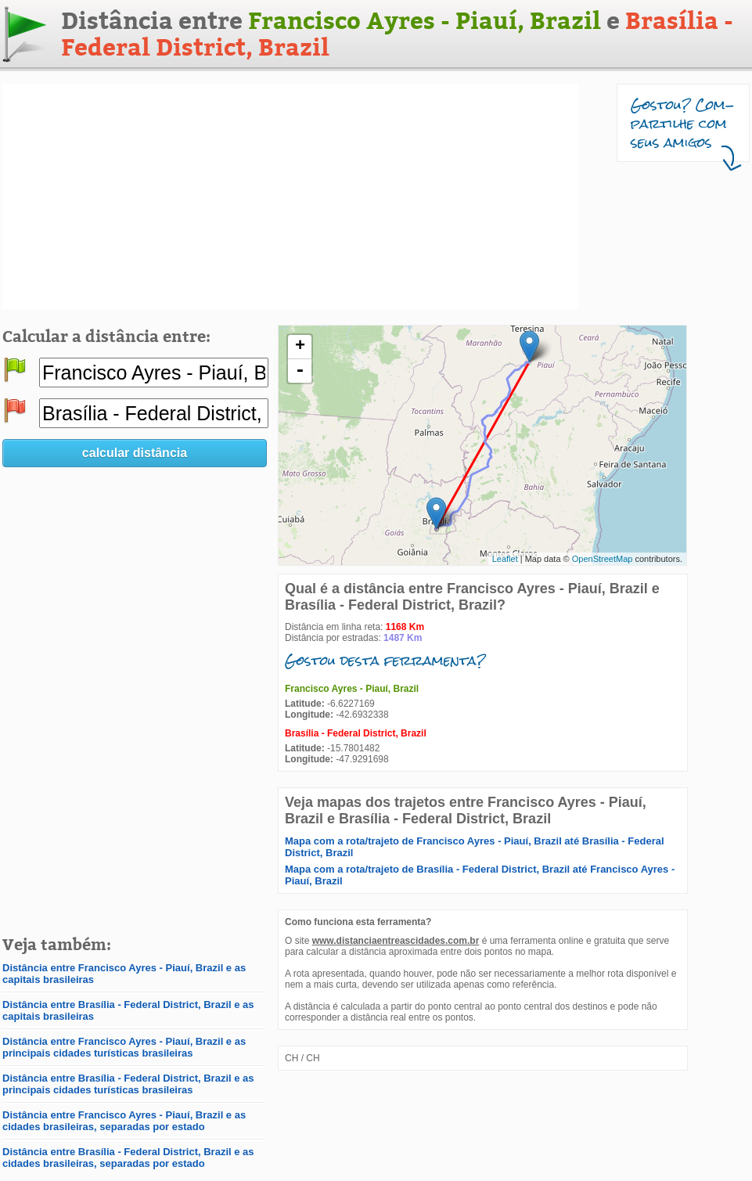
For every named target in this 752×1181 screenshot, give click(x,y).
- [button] (299, 371)
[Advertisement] (262, 196)
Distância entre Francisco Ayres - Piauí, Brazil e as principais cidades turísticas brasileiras (124, 1047)
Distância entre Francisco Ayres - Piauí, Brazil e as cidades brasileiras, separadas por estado (124, 1120)
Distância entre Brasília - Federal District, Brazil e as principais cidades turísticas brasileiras (128, 1084)
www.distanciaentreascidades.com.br (396, 940)
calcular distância (134, 452)
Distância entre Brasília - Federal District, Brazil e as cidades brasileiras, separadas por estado (128, 1157)
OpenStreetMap (602, 558)
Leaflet (505, 558)
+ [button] (300, 346)
